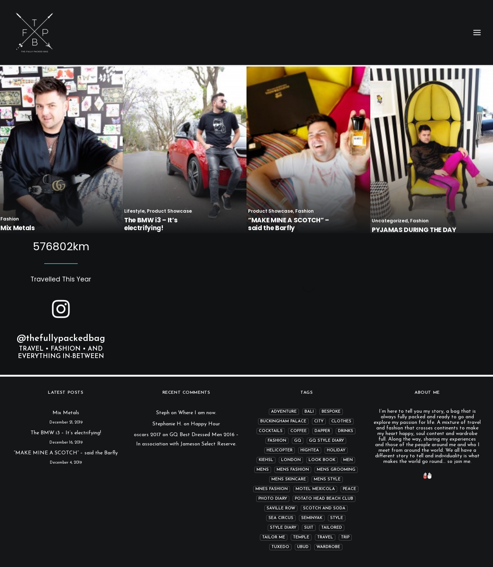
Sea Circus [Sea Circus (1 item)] (280, 518)
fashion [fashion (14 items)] (277, 441)
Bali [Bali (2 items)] (309, 412)
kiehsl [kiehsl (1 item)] (266, 460)
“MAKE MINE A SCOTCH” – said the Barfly (66, 453)
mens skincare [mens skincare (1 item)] (288, 479)
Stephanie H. (167, 424)
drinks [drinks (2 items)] (345, 431)
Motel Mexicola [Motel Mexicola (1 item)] (315, 489)
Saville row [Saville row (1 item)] (281, 508)
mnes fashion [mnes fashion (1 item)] (271, 489)
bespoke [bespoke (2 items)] (331, 412)
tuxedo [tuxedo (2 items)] (280, 547)
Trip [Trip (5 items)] (345, 537)
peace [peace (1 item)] (349, 489)
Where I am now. (197, 413)
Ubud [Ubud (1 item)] (303, 547)
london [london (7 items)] (291, 460)
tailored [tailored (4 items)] (331, 528)
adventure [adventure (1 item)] (284, 412)
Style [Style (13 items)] (336, 518)
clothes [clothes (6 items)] (341, 421)
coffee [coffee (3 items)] (298, 431)
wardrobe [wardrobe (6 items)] (328, 547)
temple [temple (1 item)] (301, 537)
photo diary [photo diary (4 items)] (272, 499)
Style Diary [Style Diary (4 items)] (283, 528)
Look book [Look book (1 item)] (322, 460)
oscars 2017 (147, 435)
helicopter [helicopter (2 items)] (280, 450)
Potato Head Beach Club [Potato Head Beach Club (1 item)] (324, 499)
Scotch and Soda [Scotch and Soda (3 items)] (324, 508)
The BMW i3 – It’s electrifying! (65, 433)
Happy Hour (205, 424)
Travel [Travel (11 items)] (325, 537)
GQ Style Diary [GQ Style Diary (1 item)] (326, 441)
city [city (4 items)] (318, 421)
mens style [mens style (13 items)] (327, 479)
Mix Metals (65, 413)
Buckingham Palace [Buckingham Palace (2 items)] (283, 421)
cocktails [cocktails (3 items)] (271, 431)
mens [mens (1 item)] (263, 470)
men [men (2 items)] (348, 460)
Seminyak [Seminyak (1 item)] (311, 518)
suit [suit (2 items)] (308, 528)
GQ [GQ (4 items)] (297, 441)
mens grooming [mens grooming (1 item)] (336, 470)
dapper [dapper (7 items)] (322, 431)
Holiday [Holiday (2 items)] (336, 450)
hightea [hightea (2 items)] (309, 450)
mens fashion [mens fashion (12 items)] (293, 470)
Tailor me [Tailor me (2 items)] (273, 537)
